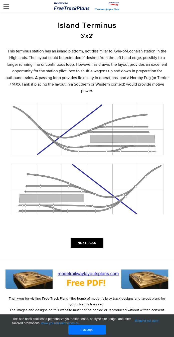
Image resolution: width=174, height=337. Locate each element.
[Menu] (6, 6)
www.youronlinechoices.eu (60, 323)
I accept (87, 329)
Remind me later (146, 321)
